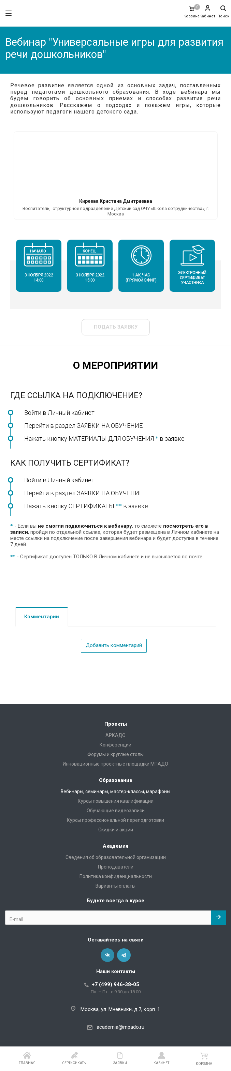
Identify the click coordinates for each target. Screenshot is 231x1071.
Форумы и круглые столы (115, 754)
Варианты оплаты (115, 886)
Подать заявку (116, 327)
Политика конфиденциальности (116, 876)
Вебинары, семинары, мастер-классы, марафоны (115, 791)
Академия (115, 846)
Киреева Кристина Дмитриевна (115, 201)
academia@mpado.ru (120, 1027)
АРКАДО (115, 735)
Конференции (115, 745)
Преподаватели (115, 867)
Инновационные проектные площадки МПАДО (115, 764)
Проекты (115, 724)
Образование (115, 780)
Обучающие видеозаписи (116, 810)
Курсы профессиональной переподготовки (115, 820)
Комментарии (41, 617)
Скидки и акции (115, 829)
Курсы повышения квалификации (116, 801)
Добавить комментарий (114, 645)
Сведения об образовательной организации (116, 857)
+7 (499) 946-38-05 (115, 984)
